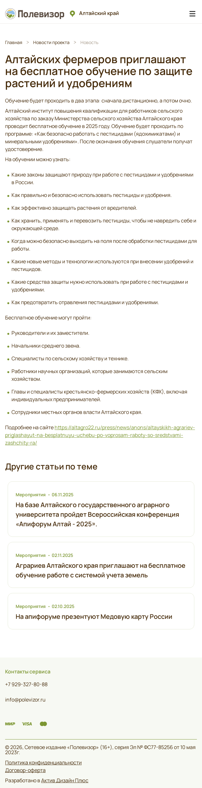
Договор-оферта (25, 770)
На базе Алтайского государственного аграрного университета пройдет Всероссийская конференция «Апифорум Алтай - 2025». (97, 514)
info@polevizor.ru (25, 699)
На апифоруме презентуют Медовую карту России (94, 616)
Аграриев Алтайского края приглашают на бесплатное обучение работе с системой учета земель (100, 570)
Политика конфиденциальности (43, 762)
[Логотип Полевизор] (36, 13)
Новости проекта (51, 42)
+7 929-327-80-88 (26, 684)
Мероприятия (31, 495)
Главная (13, 42)
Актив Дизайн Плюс (64, 780)
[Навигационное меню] (192, 13)
